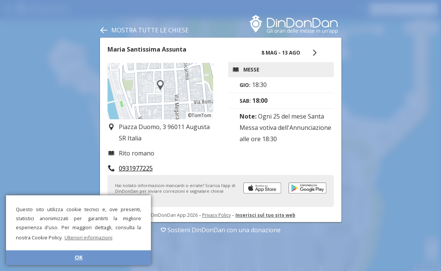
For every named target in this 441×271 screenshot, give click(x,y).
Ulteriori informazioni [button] (88, 237)
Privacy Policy (216, 215)
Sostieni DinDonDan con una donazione (221, 230)
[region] (160, 91)
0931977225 (136, 168)
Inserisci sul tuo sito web (265, 215)
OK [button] (79, 257)
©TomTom (199, 115)
